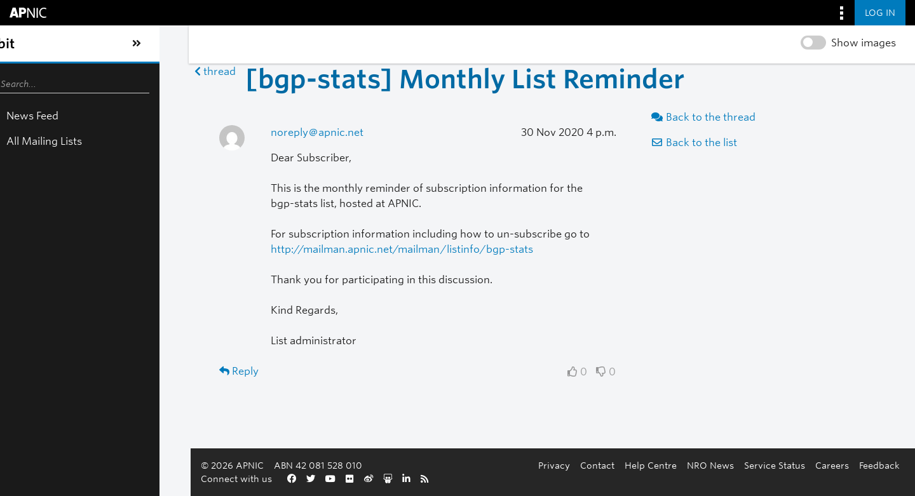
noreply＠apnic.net (214, 132)
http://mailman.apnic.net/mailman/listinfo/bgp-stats (299, 249)
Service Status (496, 478)
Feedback (601, 478)
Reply (88, 371)
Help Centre (372, 478)
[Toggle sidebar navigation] (23, 44)
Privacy (276, 478)
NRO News (432, 478)
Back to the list (637, 143)
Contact (319, 478)
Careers (554, 478)
